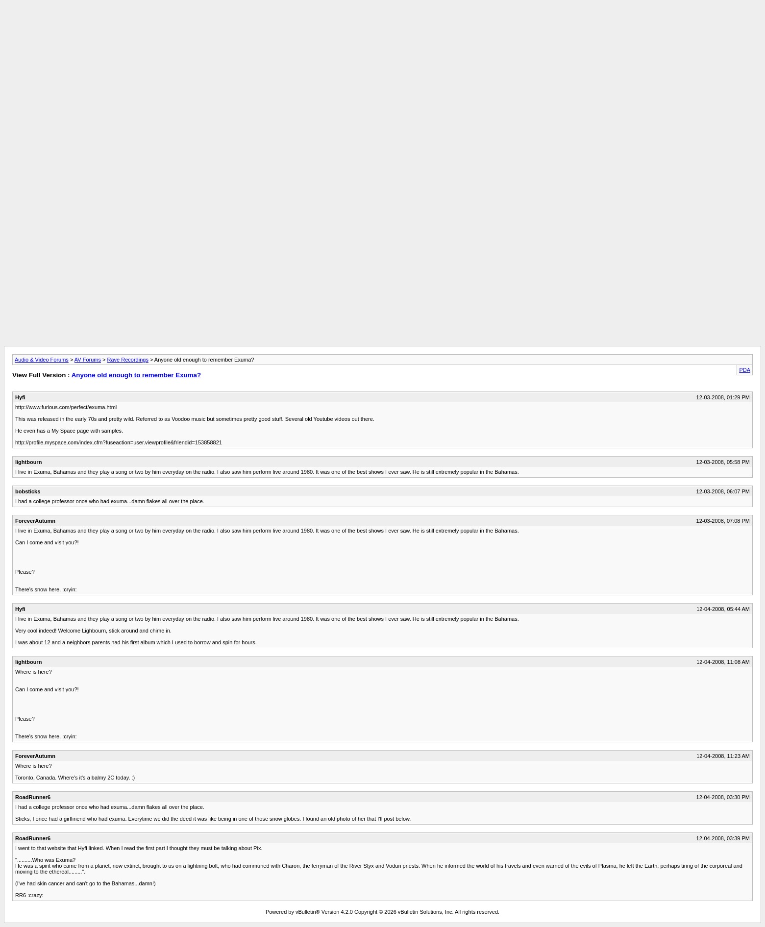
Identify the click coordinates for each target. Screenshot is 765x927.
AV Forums (87, 360)
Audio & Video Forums (42, 360)
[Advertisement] (382, 26)
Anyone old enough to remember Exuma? (136, 375)
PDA (744, 370)
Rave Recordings (127, 360)
